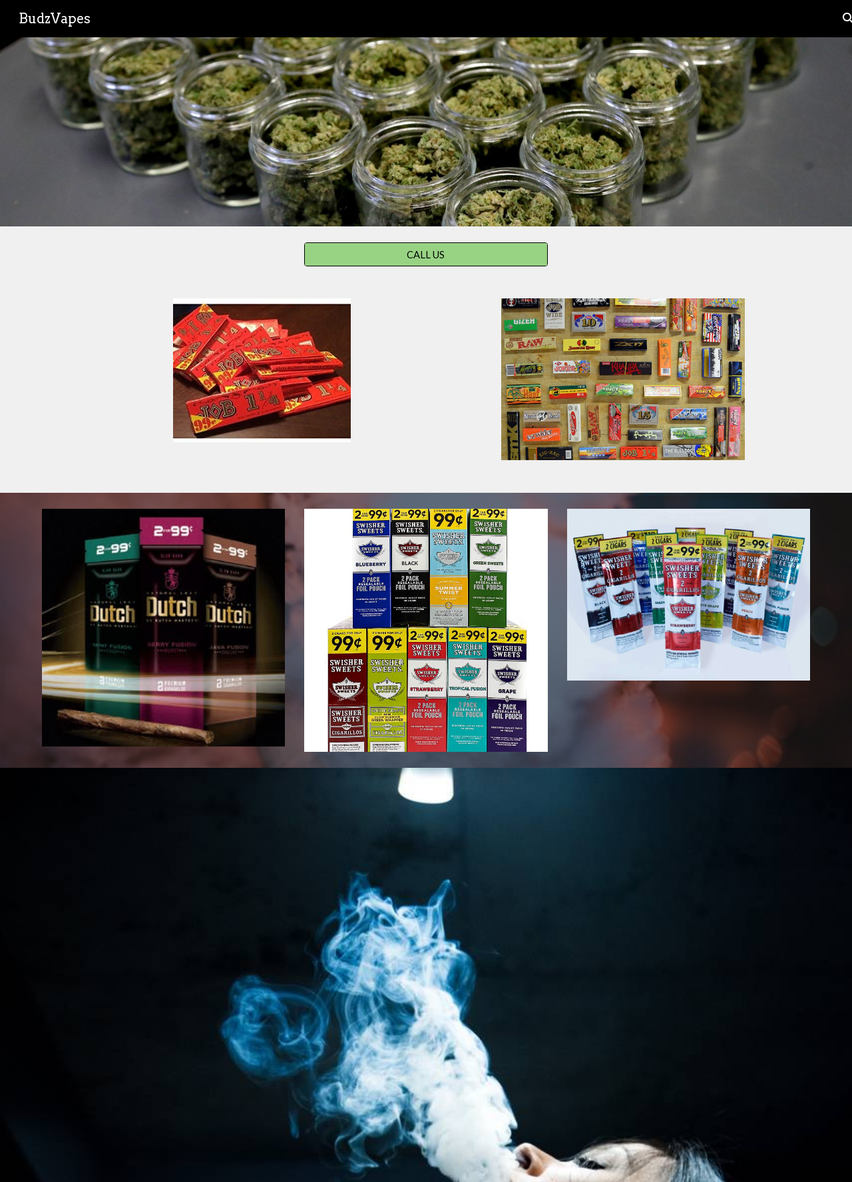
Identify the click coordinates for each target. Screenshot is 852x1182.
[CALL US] (425, 254)
